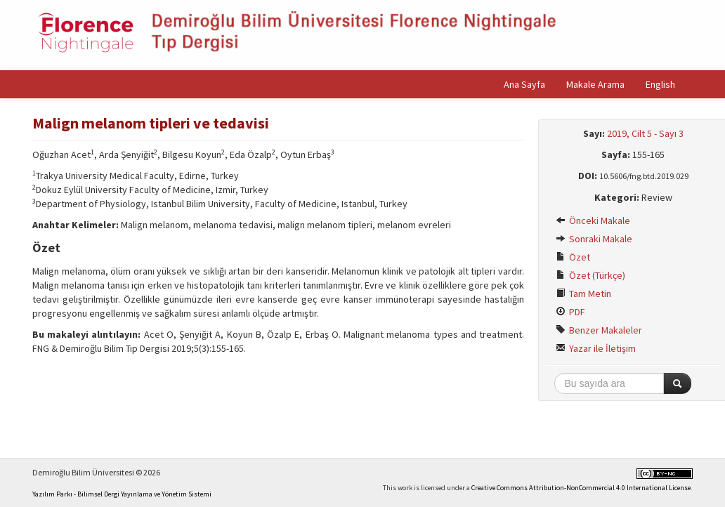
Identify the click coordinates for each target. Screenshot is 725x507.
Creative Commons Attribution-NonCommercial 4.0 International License (581, 487)
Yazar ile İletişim (596, 348)
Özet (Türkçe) (590, 275)
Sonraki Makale (594, 238)
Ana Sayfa (524, 84)
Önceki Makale (593, 220)
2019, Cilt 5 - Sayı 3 (645, 133)
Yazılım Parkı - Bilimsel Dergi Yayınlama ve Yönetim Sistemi (121, 494)
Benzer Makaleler (599, 330)
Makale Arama (595, 84)
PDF (570, 311)
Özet (573, 257)
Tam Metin (583, 293)
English (660, 84)
